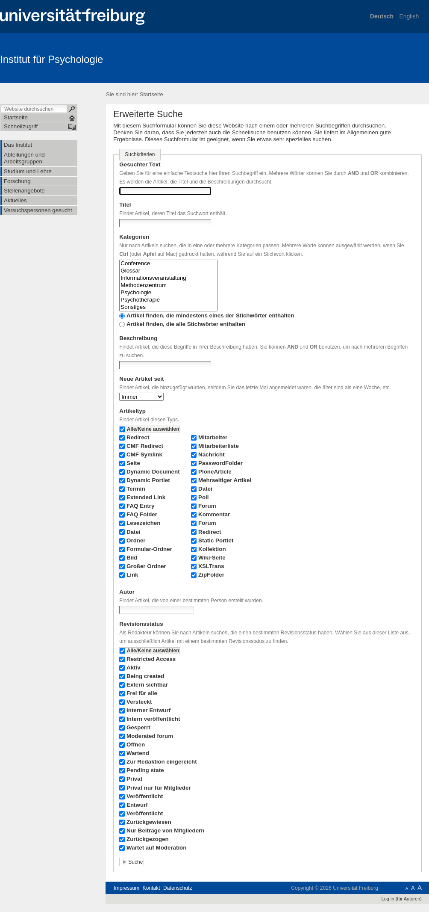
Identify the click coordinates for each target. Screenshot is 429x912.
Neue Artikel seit (141, 379)
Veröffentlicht (144, 796)
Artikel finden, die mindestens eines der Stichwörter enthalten (210, 315)
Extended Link (145, 497)
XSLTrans (211, 566)
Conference (168, 263)
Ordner (136, 540)
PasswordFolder (220, 463)
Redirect (137, 437)
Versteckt (139, 702)
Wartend (137, 753)
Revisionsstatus (141, 624)
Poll (203, 497)
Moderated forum (149, 736)
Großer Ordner (146, 566)
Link (132, 574)
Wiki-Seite (212, 557)
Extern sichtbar (147, 684)
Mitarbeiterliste (218, 446)
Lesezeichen (143, 523)
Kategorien (134, 237)
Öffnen (135, 744)
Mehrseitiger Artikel (224, 480)
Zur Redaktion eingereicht (161, 761)
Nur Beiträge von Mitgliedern (165, 830)
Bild (131, 557)
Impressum (126, 888)
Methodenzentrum (168, 285)
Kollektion (212, 549)
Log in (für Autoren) (402, 898)
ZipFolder (211, 574)
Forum (207, 506)
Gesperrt (138, 727)
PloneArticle (215, 471)
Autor (127, 592)
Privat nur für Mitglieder (158, 788)
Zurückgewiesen (148, 822)
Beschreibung (138, 338)
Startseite (151, 94)
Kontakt (151, 888)
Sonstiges (168, 307)
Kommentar (214, 514)
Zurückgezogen (147, 839)
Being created (145, 676)
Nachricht (211, 454)
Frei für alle (141, 693)
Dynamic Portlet (148, 480)
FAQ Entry (140, 506)
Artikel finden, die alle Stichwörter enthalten (185, 324)
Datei (133, 532)
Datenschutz (177, 888)
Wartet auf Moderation (156, 847)
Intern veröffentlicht (153, 719)
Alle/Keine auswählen (153, 429)
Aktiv (133, 667)
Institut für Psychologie (51, 59)
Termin (135, 489)
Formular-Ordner (149, 549)
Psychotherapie (168, 300)
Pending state (145, 770)
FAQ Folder (141, 514)
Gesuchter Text (139, 164)
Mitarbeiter (212, 437)
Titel (125, 204)
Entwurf (137, 805)
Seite (133, 463)
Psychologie (168, 292)
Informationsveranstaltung (168, 278)
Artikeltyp (132, 411)
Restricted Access (151, 659)
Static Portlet (215, 540)
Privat (134, 779)
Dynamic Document (153, 471)
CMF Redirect (144, 446)
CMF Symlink (144, 454)
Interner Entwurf (148, 710)
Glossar (168, 271)
